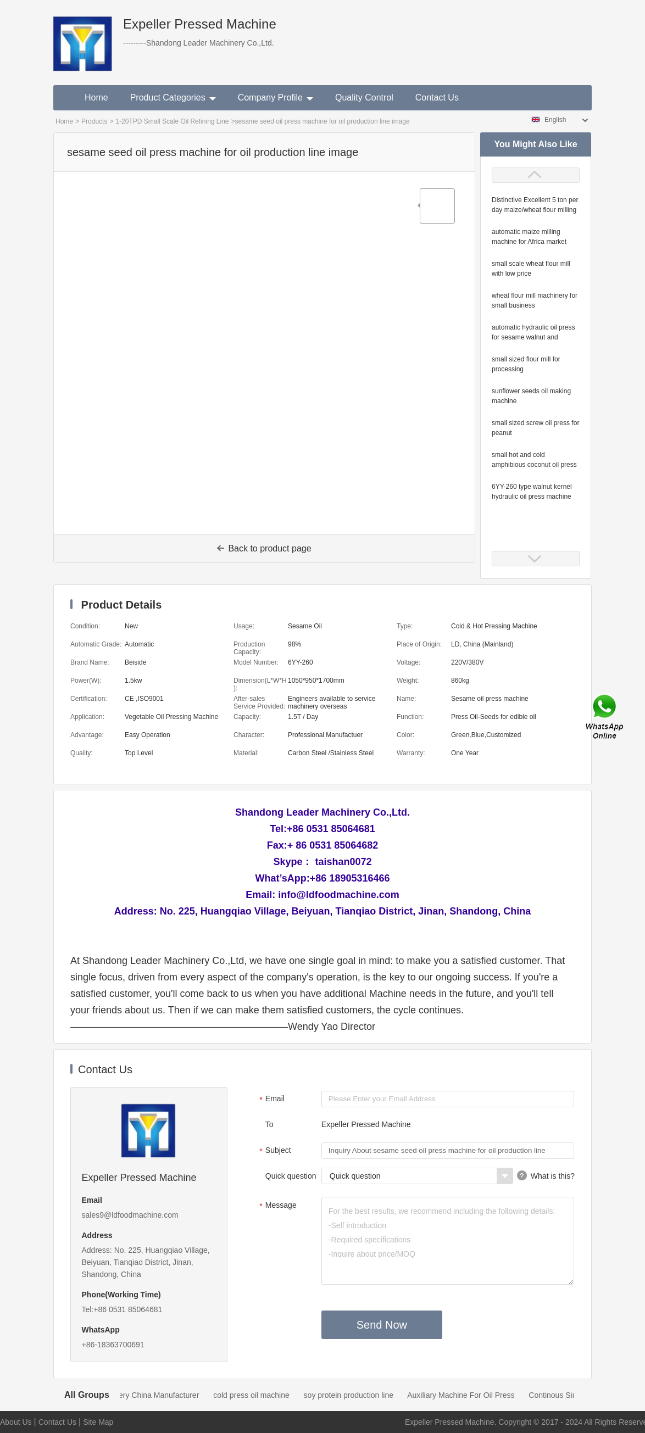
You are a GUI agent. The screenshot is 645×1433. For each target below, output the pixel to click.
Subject (274, 1151)
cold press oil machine (257, 1395)
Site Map (98, 1422)
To (269, 1124)
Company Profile (275, 97)
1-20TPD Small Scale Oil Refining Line (172, 121)
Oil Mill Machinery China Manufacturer (140, 1395)
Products (94, 121)
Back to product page (264, 548)
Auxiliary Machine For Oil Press (466, 1395)
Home (96, 97)
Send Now (382, 1325)
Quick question (290, 1176)
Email (271, 1099)
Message (277, 1206)
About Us (16, 1422)
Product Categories (173, 97)
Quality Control (364, 97)
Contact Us (437, 97)
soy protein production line (354, 1395)
